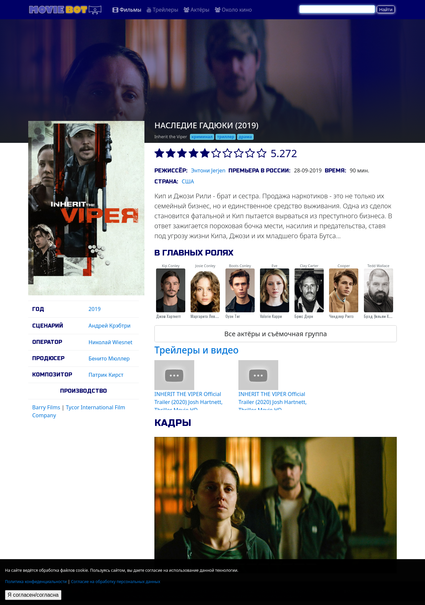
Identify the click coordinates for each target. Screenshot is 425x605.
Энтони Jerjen (208, 170)
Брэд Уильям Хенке (380, 316)
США (188, 181)
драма (245, 137)
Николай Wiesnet (110, 342)
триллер (225, 137)
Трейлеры (162, 9)
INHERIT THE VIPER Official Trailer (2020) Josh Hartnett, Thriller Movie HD (188, 402)
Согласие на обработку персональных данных (115, 581)
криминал (201, 137)
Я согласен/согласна (33, 595)
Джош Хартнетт (168, 316)
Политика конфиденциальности (36, 581)
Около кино (233, 9)
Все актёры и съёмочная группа (275, 333)
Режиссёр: (170, 170)
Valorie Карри (271, 316)
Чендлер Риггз (341, 316)
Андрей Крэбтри (110, 325)
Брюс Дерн (304, 316)
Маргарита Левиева (207, 316)
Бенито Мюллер (109, 358)
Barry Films (46, 407)
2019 (95, 309)
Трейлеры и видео (196, 350)
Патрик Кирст (106, 374)
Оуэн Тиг (232, 316)
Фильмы (127, 9)
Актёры (197, 9)
